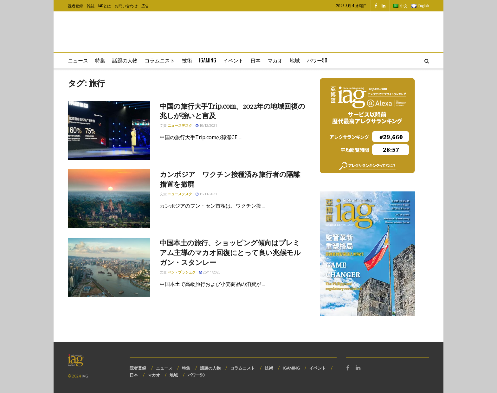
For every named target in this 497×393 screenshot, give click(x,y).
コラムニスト (160, 60)
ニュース (78, 60)
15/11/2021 (206, 193)
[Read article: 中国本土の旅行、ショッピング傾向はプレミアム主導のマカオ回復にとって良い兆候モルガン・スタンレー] (109, 267)
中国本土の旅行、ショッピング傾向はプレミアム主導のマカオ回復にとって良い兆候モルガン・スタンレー (230, 252)
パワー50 (317, 60)
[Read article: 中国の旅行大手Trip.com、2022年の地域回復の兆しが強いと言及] (109, 130)
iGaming (207, 60)
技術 (187, 60)
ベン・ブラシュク (182, 272)
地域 (295, 60)
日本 (255, 60)
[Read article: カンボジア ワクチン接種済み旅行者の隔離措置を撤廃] (109, 198)
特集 (100, 60)
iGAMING (291, 368)
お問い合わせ (126, 5)
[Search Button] (426, 60)
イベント (233, 60)
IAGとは (104, 5)
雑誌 (90, 5)
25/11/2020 (210, 272)
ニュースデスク (180, 125)
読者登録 (75, 5)
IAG (85, 376)
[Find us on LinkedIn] (383, 5)
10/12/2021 (206, 125)
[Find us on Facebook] (376, 5)
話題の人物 (125, 60)
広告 (145, 5)
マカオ (275, 60)
